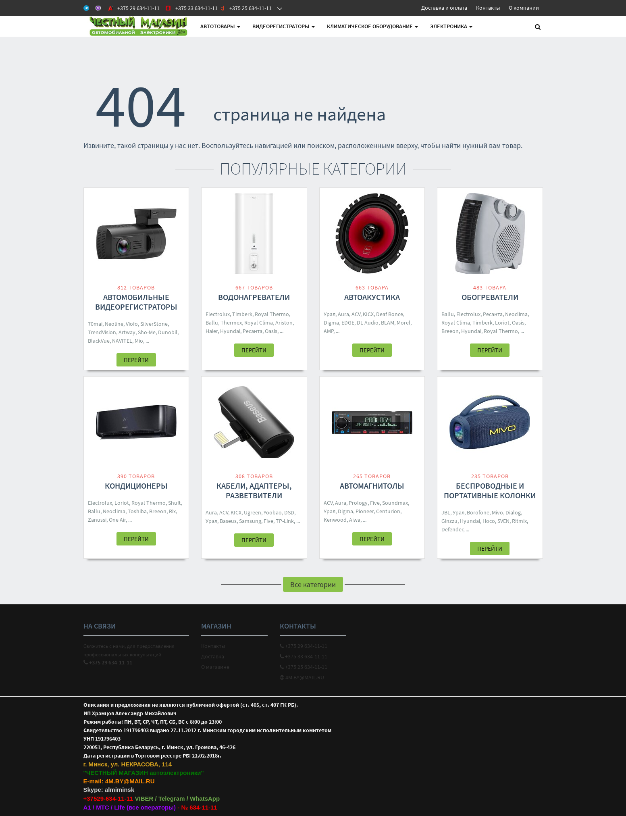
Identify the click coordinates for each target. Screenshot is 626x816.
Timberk (242, 314)
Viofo (132, 323)
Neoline (114, 323)
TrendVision (102, 332)
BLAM (387, 322)
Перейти (136, 360)
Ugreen (252, 512)
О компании (524, 7)
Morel (403, 322)
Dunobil (167, 332)
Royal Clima (258, 322)
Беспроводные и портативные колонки (490, 490)
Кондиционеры (136, 486)
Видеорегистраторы (283, 26)
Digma (331, 322)
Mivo (497, 512)
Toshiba (137, 511)
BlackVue (99, 340)
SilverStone (154, 323)
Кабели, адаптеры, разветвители (254, 490)
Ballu (212, 322)
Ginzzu (449, 521)
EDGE (347, 322)
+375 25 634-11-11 (303, 666)
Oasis (271, 331)
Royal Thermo (272, 314)
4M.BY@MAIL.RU (302, 677)
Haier (212, 331)
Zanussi (97, 519)
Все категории (313, 584)
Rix (172, 511)
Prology (358, 502)
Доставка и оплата (444, 7)
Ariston (284, 322)
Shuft (174, 502)
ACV (355, 314)
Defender (452, 529)
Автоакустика (372, 297)
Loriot (502, 322)
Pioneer (365, 511)
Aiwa (354, 519)
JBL (445, 512)
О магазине (215, 666)
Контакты (488, 7)
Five (268, 521)
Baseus (228, 521)
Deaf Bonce (389, 314)
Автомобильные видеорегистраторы (136, 302)
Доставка (212, 656)
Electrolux (218, 314)
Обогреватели (490, 297)
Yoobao (273, 512)
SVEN (503, 521)
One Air (117, 519)
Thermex (231, 322)
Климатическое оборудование (372, 26)
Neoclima (516, 314)
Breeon (450, 331)
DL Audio (368, 322)
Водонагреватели (254, 297)
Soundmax (395, 502)
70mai (95, 323)
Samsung (250, 521)
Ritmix (519, 521)
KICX (368, 314)
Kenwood (335, 519)
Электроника (451, 26)
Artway (127, 332)
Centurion (388, 511)
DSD (289, 512)
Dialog (513, 512)
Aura (343, 314)
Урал (329, 314)
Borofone (478, 512)
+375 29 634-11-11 (303, 645)
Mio (139, 340)
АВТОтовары (220, 26)
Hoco (488, 521)
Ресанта (252, 331)
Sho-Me (147, 332)
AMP (328, 331)
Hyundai (230, 331)
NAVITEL (122, 340)
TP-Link (285, 521)
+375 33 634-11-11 (303, 656)
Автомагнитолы (372, 486)
